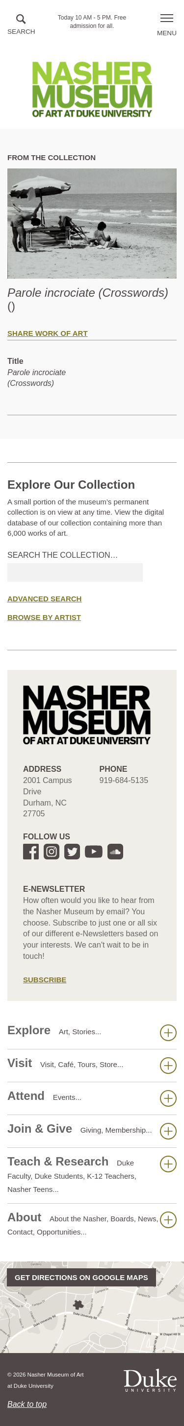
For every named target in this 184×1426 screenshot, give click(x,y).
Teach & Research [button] (92, 1174)
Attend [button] (92, 1098)
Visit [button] (92, 1065)
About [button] (92, 1223)
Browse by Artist (44, 617)
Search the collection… (62, 555)
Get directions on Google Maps (81, 1277)
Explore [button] (92, 1032)
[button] (21, 25)
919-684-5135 (124, 780)
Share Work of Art (47, 333)
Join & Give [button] (92, 1131)
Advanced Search (44, 598)
